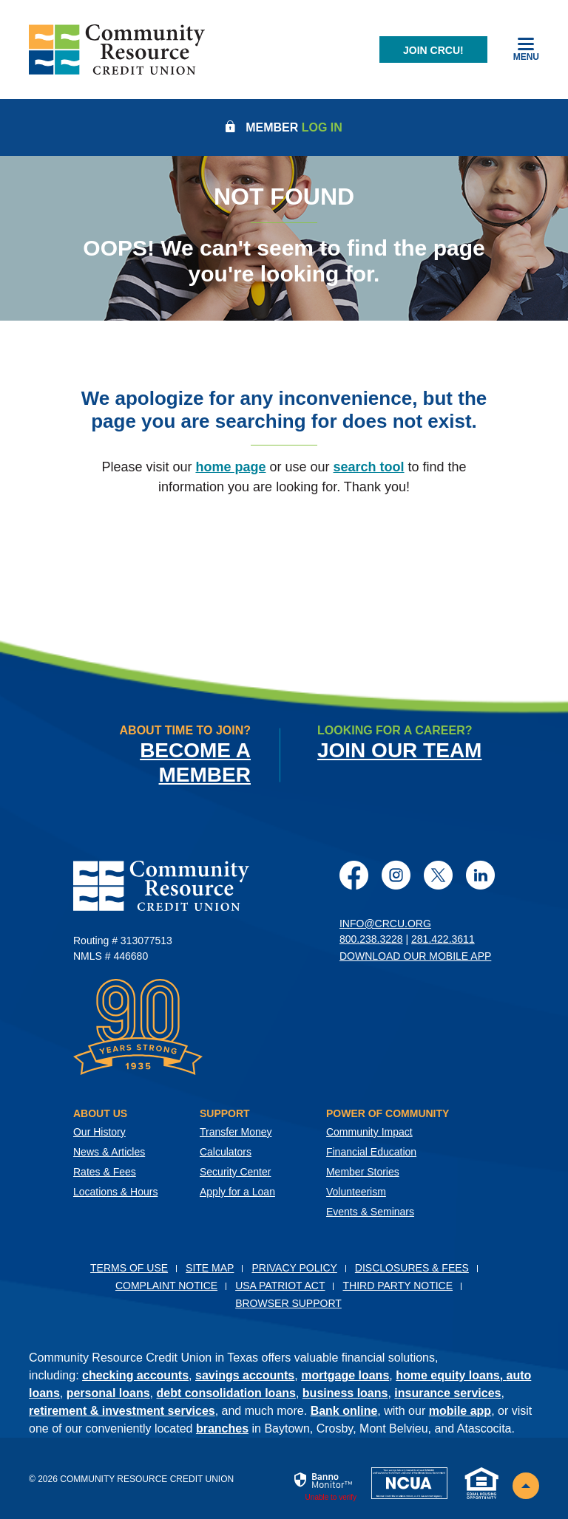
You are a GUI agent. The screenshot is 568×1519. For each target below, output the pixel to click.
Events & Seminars (370, 1212)
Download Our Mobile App (415, 956)
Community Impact (369, 1132)
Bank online (344, 1410)
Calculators (225, 1152)
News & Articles (109, 1152)
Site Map (210, 1268)
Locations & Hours (115, 1192)
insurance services (447, 1393)
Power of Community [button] (387, 1113)
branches (222, 1428)
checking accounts (135, 1375)
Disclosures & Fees (412, 1268)
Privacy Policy (294, 1268)
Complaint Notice (166, 1285)
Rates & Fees (104, 1172)
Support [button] (225, 1113)
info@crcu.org (385, 923)
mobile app (460, 1410)
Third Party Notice (397, 1285)
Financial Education (371, 1152)
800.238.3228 (371, 939)
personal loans (108, 1393)
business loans (345, 1393)
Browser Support (288, 1303)
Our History (99, 1132)
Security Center (235, 1172)
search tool (369, 467)
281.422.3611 (443, 939)
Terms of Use (129, 1268)
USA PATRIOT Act (280, 1285)
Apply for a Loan (237, 1192)
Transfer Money (236, 1132)
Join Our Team (399, 750)
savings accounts (244, 1375)
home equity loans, (451, 1375)
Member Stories (362, 1172)
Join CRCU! (433, 50)
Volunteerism (356, 1192)
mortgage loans (345, 1375)
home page (230, 467)
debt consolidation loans (226, 1393)
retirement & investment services (122, 1410)
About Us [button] (100, 1113)
